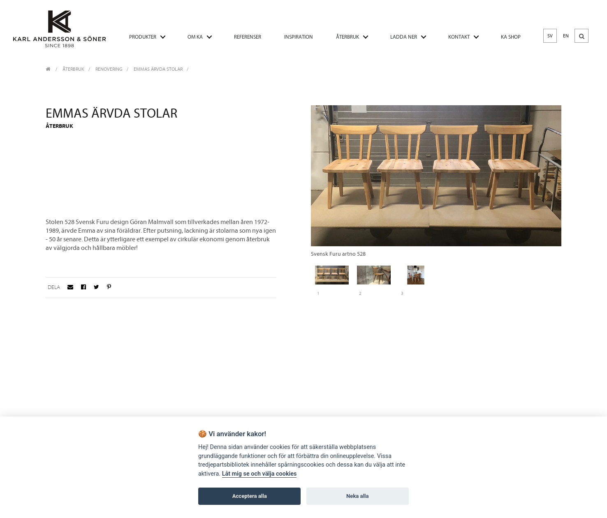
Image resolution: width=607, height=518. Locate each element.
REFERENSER (247, 37)
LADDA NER (403, 37)
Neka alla (357, 496)
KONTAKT (459, 37)
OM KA (195, 37)
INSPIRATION (298, 37)
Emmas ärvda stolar (158, 69)
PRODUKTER (142, 37)
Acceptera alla (249, 496)
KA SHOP (511, 37)
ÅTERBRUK (347, 37)
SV (550, 36)
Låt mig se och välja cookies (259, 473)
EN (566, 36)
